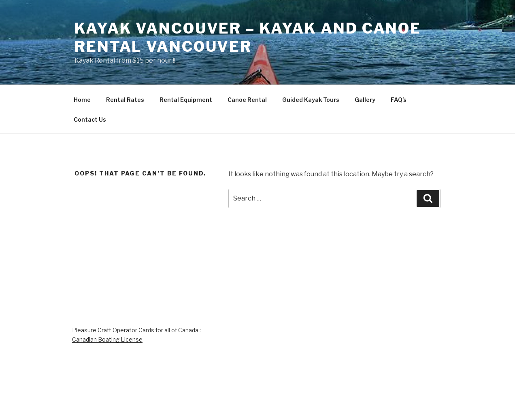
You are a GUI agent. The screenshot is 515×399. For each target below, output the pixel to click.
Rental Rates (125, 99)
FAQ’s (398, 99)
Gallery (365, 99)
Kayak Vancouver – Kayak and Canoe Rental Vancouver (247, 37)
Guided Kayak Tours (310, 99)
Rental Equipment (186, 99)
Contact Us (90, 119)
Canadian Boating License (107, 339)
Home (82, 99)
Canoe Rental (247, 99)
